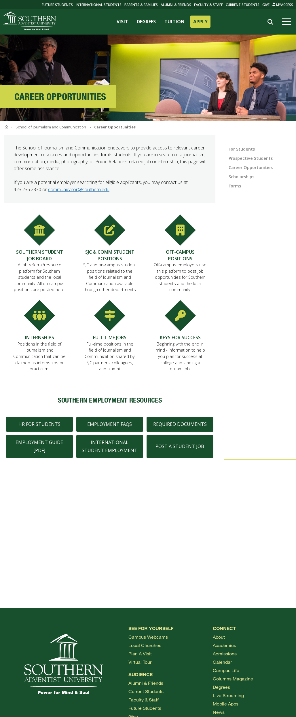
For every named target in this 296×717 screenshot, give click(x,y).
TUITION (174, 21)
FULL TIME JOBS (109, 340)
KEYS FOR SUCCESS (180, 340)
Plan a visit (140, 653)
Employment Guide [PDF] (39, 449)
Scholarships (241, 176)
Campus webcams (148, 637)
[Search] (270, 22)
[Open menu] (287, 21)
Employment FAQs (109, 427)
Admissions (225, 653)
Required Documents (180, 427)
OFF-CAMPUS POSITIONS (180, 258)
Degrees (221, 687)
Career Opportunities (251, 167)
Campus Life (226, 670)
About (219, 637)
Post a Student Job (179, 449)
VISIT (122, 21)
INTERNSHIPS (39, 340)
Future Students (144, 708)
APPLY (200, 21)
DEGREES (146, 21)
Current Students (242, 4)
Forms (235, 186)
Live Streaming (228, 695)
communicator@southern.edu (78, 189)
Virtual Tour (139, 662)
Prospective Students (251, 158)
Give (266, 4)
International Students (99, 4)
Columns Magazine (233, 678)
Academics (224, 645)
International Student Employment (109, 449)
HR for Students (39, 427)
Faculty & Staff (208, 4)
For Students (242, 149)
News (219, 712)
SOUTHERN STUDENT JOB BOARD (39, 258)
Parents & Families (141, 4)
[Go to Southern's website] (29, 22)
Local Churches (144, 645)
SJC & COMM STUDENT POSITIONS (109, 258)
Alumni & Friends (176, 4)
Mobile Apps (225, 703)
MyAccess (282, 4)
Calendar (222, 662)
